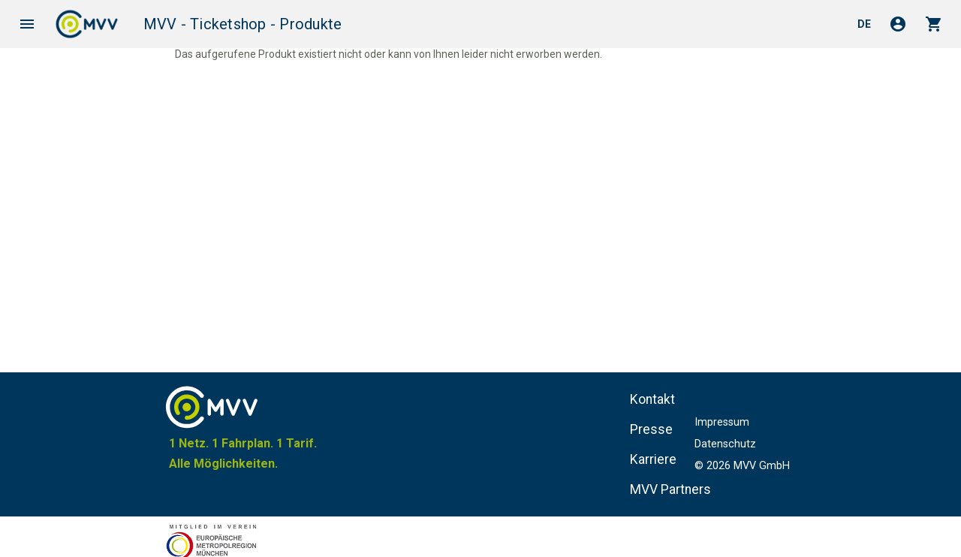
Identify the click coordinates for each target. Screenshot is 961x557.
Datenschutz (725, 444)
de (864, 24)
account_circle (898, 24)
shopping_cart (934, 24)
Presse (651, 429)
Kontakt (652, 399)
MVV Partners (670, 489)
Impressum (721, 422)
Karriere (653, 459)
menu (27, 24)
